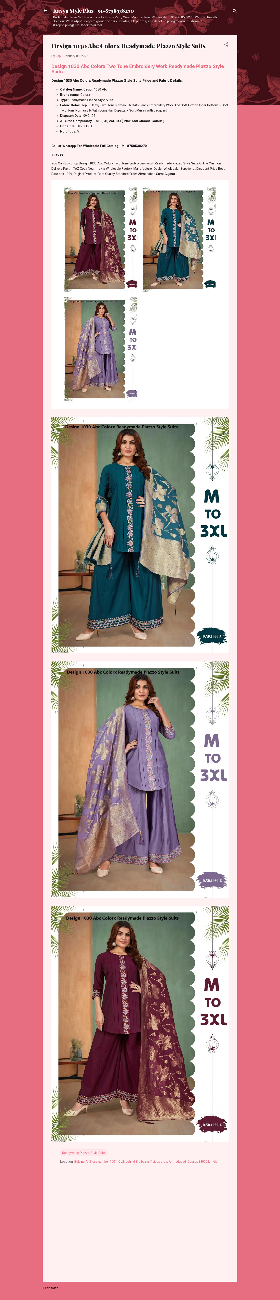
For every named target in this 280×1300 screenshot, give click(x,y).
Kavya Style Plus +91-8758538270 (93, 10)
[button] (226, 45)
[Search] (234, 12)
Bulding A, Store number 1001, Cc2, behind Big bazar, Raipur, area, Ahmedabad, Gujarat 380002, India (145, 1162)
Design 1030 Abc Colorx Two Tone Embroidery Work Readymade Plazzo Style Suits (137, 68)
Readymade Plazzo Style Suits (84, 1153)
